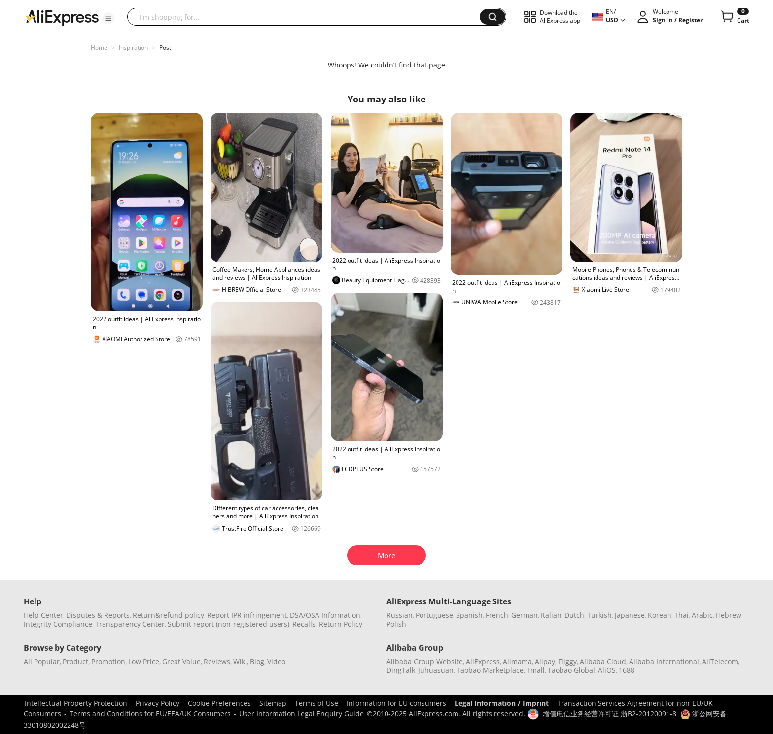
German (524, 615)
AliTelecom (720, 661)
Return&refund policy (168, 615)
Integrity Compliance (58, 624)
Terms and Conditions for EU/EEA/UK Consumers (150, 713)
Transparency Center (130, 624)
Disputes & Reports (98, 615)
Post (165, 47)
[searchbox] (307, 16)
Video (276, 661)
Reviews (217, 661)
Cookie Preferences (219, 703)
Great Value (181, 661)
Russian (399, 615)
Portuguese (434, 615)
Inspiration (133, 47)
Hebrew (728, 615)
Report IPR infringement (247, 615)
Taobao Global (571, 670)
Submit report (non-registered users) (228, 624)
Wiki (240, 661)
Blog (257, 661)
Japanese (630, 615)
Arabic (702, 615)
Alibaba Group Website (424, 661)
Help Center (43, 615)
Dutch (574, 615)
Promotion (108, 661)
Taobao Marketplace (490, 670)
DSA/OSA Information (325, 615)
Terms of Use (316, 703)
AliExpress (483, 661)
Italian (551, 615)
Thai (681, 615)
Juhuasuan (436, 670)
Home (99, 47)
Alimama (517, 661)
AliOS (607, 670)
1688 (626, 670)
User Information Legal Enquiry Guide (301, 713)
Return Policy (340, 624)
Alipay (545, 661)
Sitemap (272, 703)
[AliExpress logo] (62, 17)
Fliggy (567, 661)
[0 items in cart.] (734, 17)
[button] (108, 18)
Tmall (536, 670)
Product (75, 661)
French (497, 615)
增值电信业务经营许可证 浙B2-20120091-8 (609, 713)
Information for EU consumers (396, 703)
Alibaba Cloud (603, 661)
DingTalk (400, 670)
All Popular (42, 661)
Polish (396, 624)
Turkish (599, 615)
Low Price (143, 661)
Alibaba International (664, 661)
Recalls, (304, 624)
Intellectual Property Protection (76, 703)
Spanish (469, 615)
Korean (659, 615)
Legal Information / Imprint (502, 703)
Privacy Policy (157, 703)
